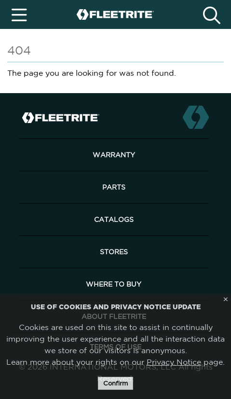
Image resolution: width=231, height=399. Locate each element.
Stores (114, 252)
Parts (113, 187)
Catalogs (114, 219)
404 (19, 50)
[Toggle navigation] (19, 14)
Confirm (115, 383)
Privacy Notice (174, 362)
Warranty (114, 155)
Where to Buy (113, 284)
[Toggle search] (212, 14)
